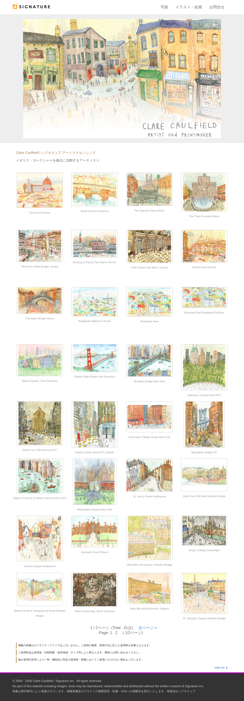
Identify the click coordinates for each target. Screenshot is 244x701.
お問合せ (216, 7)
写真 (164, 7)
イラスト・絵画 (188, 7)
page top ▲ (221, 667)
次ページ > (147, 628)
